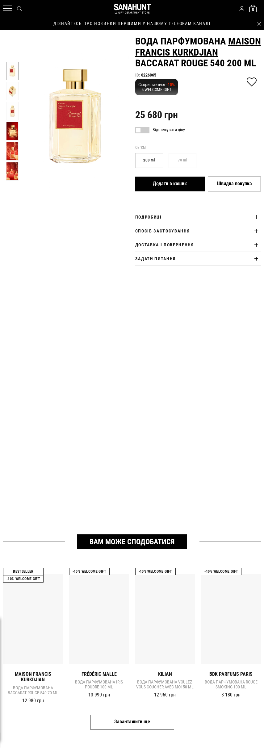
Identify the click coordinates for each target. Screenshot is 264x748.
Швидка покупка (234, 183)
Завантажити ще (132, 722)
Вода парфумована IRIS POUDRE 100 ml (99, 684)
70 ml (182, 160)
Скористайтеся (156, 87)
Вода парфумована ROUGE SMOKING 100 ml (231, 684)
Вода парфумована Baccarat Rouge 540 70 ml (33, 690)
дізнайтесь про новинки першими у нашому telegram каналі (132, 23)
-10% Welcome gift (23, 579)
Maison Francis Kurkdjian (198, 47)
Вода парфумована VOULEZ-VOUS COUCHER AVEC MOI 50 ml (165, 684)
